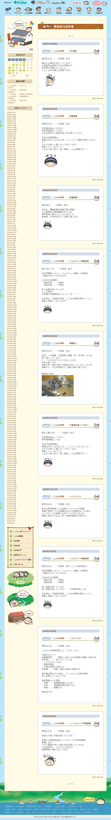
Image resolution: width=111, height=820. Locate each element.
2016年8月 (10, 365)
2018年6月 (10, 318)
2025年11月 (10, 129)
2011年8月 (10, 493)
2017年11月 (10, 333)
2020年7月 (10, 264)
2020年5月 (10, 268)
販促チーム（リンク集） (59, 809)
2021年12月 (10, 228)
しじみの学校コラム (88, 812)
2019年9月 (10, 285)
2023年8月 (10, 185)
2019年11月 (10, 281)
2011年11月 (10, 487)
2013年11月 (10, 435)
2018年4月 (10, 322)
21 (9, 70)
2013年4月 (10, 450)
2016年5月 (10, 371)
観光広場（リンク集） (72, 809)
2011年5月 (10, 499)
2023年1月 (10, 200)
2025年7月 (10, 138)
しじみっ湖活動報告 (19, 806)
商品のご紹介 (28, 809)
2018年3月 (10, 324)
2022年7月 (10, 213)
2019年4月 (10, 296)
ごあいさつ (14, 809)
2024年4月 (10, 168)
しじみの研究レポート (72, 806)
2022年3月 (10, 221)
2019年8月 (10, 288)
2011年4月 (10, 502)
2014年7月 (10, 418)
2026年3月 (10, 121)
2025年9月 (10, 134)
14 (9, 68)
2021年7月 (10, 238)
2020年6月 (10, 266)
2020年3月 (10, 273)
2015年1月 (10, 405)
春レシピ (28, 812)
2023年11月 (10, 179)
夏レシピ (35, 812)
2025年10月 (10, 131)
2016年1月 (10, 380)
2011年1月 (10, 508)
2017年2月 (10, 352)
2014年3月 (10, 427)
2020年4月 (10, 271)
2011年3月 (10, 504)
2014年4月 (10, 425)
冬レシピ (47, 812)
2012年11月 (10, 461)
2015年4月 (10, 399)
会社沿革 (21, 809)
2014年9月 (10, 414)
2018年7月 (10, 315)
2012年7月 (10, 469)
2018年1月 (10, 328)
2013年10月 (10, 437)
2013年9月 (10, 439)
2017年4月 (10, 348)
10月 (13, 75)
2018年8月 (10, 313)
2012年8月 (10, 467)
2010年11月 (10, 512)
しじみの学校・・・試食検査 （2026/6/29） (20, 94)
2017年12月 (10, 330)
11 (24, 65)
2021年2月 (10, 249)
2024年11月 (10, 153)
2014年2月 (10, 429)
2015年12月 (10, 382)
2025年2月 (10, 146)
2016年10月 (10, 360)
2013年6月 (10, 446)
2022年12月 (10, 202)
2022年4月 (10, 219)
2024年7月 (10, 161)
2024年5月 (10, 166)
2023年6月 (10, 189)
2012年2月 (10, 480)
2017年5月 (10, 345)
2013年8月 (10, 442)
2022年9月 (10, 208)
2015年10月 (10, 386)
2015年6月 (10, 395)
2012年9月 (10, 465)
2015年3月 (10, 401)
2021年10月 (10, 232)
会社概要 (17, 541)
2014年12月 (10, 407)
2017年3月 (10, 350)
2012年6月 (10, 472)
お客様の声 (17, 550)
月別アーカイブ (20, 108)
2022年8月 (10, 211)
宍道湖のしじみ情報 (60, 806)
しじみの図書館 (47, 806)
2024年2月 (10, 172)
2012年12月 (10, 459)
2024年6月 (10, 164)
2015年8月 (10, 390)
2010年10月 (10, 514)
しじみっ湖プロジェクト (22, 531)
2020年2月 (10, 275)
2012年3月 (10, 478)
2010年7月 (10, 521)
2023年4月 (10, 194)
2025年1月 (10, 149)
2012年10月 (10, 463)
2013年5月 (10, 448)
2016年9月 (10, 362)
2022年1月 (10, 226)
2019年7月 (10, 290)
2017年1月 (10, 354)
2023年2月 (10, 198)
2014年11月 (10, 410)
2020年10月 (10, 258)
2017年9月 (10, 337)
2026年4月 (10, 119)
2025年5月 (10, 142)
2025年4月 (10, 144)
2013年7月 (10, 444)
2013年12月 (10, 433)
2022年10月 (10, 206)
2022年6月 (10, 215)
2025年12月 (10, 127)
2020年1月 (10, 277)
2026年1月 (10, 125)
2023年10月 (10, 181)
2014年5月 (10, 422)
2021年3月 (10, 247)
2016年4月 (10, 373)
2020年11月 (10, 256)
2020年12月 (10, 253)
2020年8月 (10, 262)
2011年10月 (10, 489)
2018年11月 (10, 307)
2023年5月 (10, 191)
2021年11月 (10, 230)
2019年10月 (10, 283)
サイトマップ (98, 812)
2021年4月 (10, 245)
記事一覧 (70, 36)
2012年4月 (10, 476)
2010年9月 (10, 516)
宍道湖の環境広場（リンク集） (33, 806)
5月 (27, 75)
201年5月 (9, 523)
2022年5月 (10, 217)
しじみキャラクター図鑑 (22, 560)
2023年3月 (10, 196)
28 (9, 73)
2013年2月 (10, 454)
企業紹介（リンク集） (85, 809)
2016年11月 (10, 358)
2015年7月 (10, 392)
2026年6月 (10, 114)
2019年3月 (10, 298)
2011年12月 (10, 484)
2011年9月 (10, 491)
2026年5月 (10, 117)
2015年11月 (10, 384)
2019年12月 (10, 279)
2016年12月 (10, 356)
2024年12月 (10, 151)
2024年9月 (10, 157)
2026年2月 (10, 123)
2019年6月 (10, 292)
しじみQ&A (62, 812)
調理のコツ (54, 812)
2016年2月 (10, 377)
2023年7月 (10, 187)
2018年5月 (10, 320)
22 (13, 70)
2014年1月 (10, 431)
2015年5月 (10, 397)
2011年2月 (10, 506)
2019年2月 (10, 300)
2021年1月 (10, 251)
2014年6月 (10, 420)
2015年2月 (10, 403)
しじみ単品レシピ (20, 812)
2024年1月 (10, 174)
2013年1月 (10, 457)
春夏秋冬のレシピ (20, 555)
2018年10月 (10, 309)
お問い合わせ (18, 564)
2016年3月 (10, 375)
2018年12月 (10, 305)
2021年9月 (10, 234)
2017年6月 (10, 343)
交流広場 (17, 545)
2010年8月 (10, 519)
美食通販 (95, 809)
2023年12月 (10, 176)
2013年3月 (10, 452)
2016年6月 (10, 369)
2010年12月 (10, 510)
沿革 (80, 806)
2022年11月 (10, 204)
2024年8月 (10, 159)
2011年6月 (10, 497)
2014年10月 (10, 412)
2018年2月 (10, 326)
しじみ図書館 (18, 536)
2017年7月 (10, 341)
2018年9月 (10, 311)
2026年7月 (10, 112)
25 (24, 70)
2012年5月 (10, 474)
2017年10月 (10, 335)
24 (20, 70)
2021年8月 (10, 236)
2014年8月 (10, 416)
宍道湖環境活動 (8, 806)
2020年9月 (10, 260)
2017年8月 (10, 339)
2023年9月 (10, 183)
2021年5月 (10, 243)
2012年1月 (10, 482)
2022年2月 (10, 223)
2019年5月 (10, 294)
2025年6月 (10, 140)
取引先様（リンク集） (46, 809)
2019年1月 (10, 303)
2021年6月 (10, 241)
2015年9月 (10, 388)
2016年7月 (10, 367)
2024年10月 (10, 155)
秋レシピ (41, 812)
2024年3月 (10, 170)
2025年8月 (10, 136)
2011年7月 (10, 495)
